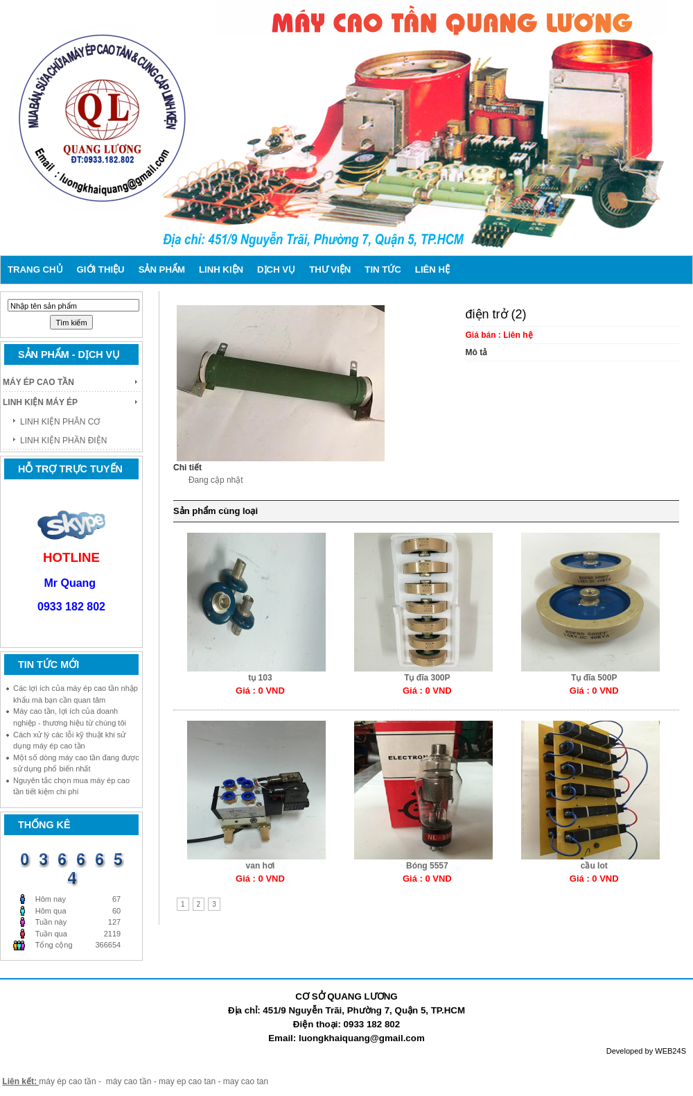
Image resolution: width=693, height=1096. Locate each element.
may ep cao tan (188, 1081)
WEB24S (670, 1051)
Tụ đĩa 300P (427, 678)
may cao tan (245, 1081)
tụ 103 (260, 678)
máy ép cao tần (67, 1081)
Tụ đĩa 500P (594, 678)
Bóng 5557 (427, 866)
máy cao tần (129, 1081)
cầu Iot (594, 866)
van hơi (260, 866)
